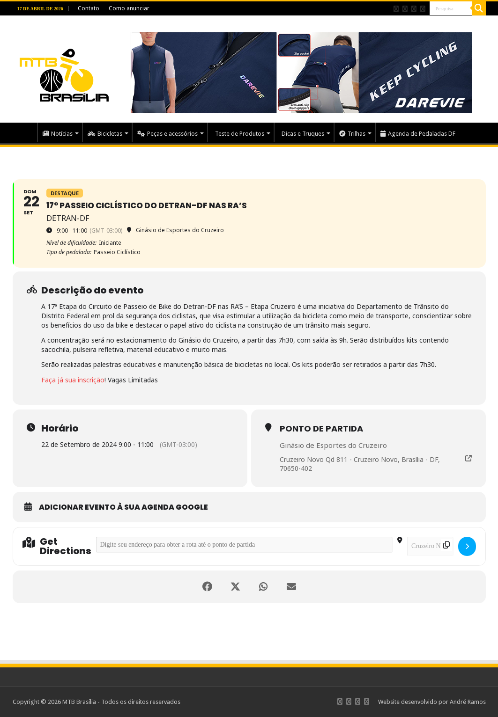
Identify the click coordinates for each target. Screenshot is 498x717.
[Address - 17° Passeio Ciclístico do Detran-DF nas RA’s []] (244, 545)
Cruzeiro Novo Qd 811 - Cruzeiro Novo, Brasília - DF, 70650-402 (360, 464)
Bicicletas (105, 133)
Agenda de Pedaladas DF (417, 133)
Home (25, 132)
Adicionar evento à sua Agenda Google (123, 507)
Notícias (58, 133)
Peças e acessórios (167, 133)
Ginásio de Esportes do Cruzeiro (333, 445)
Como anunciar (129, 8)
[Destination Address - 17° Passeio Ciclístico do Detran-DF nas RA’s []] (430, 546)
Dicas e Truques (303, 133)
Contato (88, 8)
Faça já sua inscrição (72, 379)
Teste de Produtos (239, 133)
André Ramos (468, 701)
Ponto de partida (321, 428)
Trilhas (352, 133)
